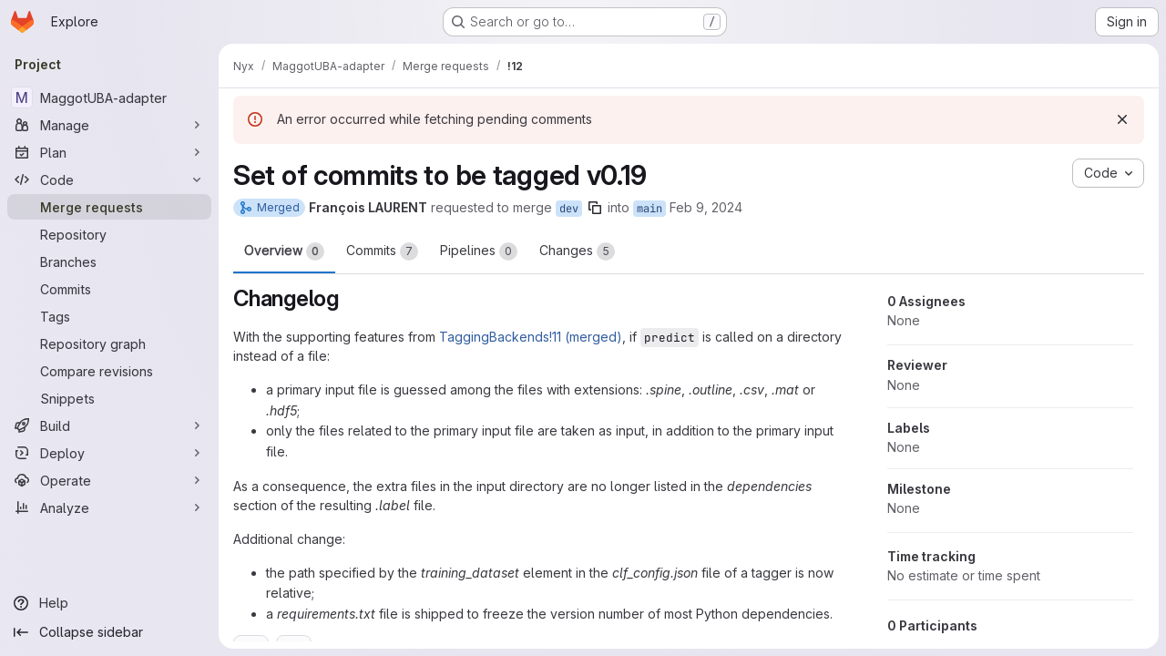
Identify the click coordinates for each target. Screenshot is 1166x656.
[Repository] (109, 234)
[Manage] (109, 125)
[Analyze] (109, 507)
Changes (577, 251)
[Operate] (109, 480)
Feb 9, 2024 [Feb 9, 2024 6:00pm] (706, 207)
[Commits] (109, 289)
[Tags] (109, 316)
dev (568, 208)
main (649, 208)
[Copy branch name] (595, 208)
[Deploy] (109, 453)
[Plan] (109, 152)
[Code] (109, 179)
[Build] (109, 425)
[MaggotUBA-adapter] (109, 97)
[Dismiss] (1122, 119)
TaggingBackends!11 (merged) (530, 336)
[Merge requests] (109, 207)
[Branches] (109, 261)
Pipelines (478, 251)
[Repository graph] (109, 343)
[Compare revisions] (109, 371)
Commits (382, 251)
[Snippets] (109, 398)
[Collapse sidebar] (109, 632)
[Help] (109, 603)
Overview (284, 251)
